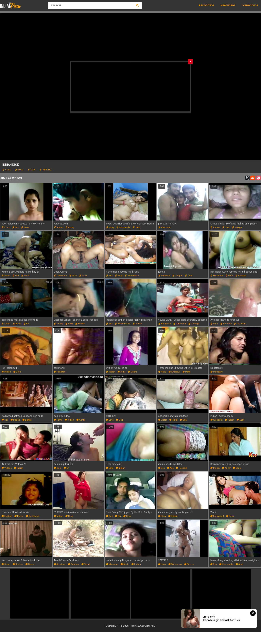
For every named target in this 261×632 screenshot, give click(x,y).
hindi (17, 323)
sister (6, 323)
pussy (58, 323)
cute (109, 468)
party (186, 372)
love (110, 420)
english (7, 516)
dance (30, 564)
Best (202, 5)
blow (162, 516)
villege (237, 227)
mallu (237, 468)
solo (19, 169)
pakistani (164, 227)
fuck (83, 275)
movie (19, 516)
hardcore (216, 275)
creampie (60, 275)
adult (25, 275)
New (223, 5)
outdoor (73, 564)
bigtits (26, 420)
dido (17, 372)
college (193, 323)
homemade (122, 323)
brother (18, 564)
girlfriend (179, 323)
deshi (132, 372)
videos (7, 468)
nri (66, 468)
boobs (80, 323)
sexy (118, 275)
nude (125, 564)
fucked (181, 468)
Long (245, 5)
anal (239, 564)
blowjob (240, 275)
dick (31, 169)
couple (177, 275)
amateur (164, 275)
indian (58, 227)
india (122, 372)
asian (25, 227)
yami (230, 516)
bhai (183, 420)
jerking (45, 169)
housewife (123, 227)
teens (189, 564)
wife (73, 275)
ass (15, 227)
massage (112, 564)
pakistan (240, 323)
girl (15, 275)
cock (6, 169)
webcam (216, 420)
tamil (58, 420)
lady (240, 420)
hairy (110, 227)
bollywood (32, 516)
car (118, 516)
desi (136, 227)
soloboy (226, 323)
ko (26, 323)
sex (109, 275)
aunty (69, 227)
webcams (175, 564)
